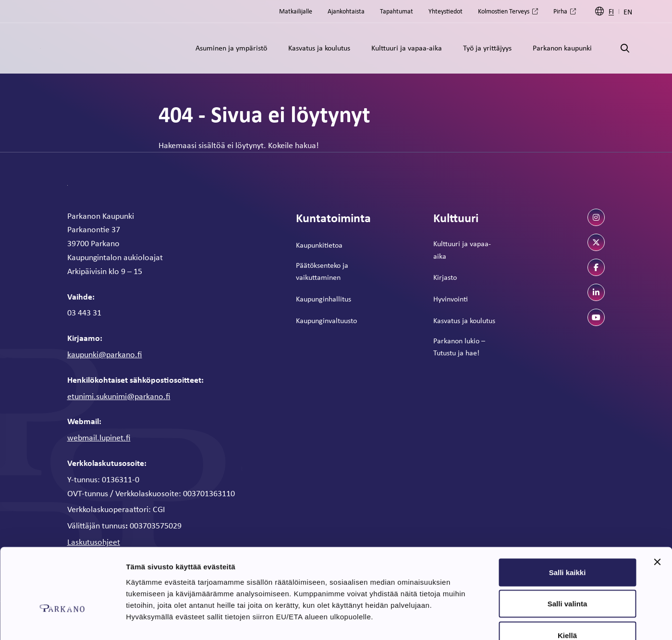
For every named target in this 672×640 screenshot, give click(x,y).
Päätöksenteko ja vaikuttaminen (322, 271)
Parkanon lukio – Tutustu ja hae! (459, 346)
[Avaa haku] (625, 48)
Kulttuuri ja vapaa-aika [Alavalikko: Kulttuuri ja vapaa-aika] (406, 47)
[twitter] (596, 242)
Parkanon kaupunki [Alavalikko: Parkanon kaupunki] (562, 47)
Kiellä (567, 577)
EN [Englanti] (627, 11)
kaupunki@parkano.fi (104, 354)
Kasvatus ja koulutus (464, 320)
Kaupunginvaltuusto (326, 320)
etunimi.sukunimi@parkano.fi (119, 396)
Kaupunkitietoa (319, 244)
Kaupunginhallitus (323, 298)
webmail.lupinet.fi (99, 437)
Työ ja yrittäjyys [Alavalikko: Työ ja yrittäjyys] (487, 47)
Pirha (560, 10)
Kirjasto (445, 277)
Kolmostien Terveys (503, 10)
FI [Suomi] (611, 11)
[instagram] (596, 217)
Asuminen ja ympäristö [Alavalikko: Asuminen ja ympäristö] (231, 47)
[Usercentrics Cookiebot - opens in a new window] (62, 621)
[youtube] (596, 317)
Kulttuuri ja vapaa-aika (462, 249)
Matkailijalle (295, 10)
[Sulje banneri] (657, 503)
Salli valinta (567, 545)
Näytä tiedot (514, 621)
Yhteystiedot (445, 10)
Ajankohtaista (346, 10)
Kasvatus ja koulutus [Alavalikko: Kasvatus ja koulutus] (319, 47)
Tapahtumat (396, 10)
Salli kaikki (567, 514)
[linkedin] (596, 292)
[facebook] (596, 267)
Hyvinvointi (450, 298)
